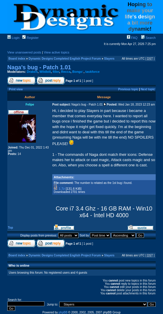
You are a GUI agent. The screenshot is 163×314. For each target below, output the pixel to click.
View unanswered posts (24, 52)
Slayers (109, 58)
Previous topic (128, 89)
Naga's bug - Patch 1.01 (39, 67)
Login (13, 37)
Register (30, 37)
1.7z (62, 188)
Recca (65, 71)
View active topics (56, 52)
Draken (32, 71)
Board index (16, 58)
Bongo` (77, 71)
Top (10, 227)
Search (148, 37)
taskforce (92, 71)
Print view (16, 89)
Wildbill (45, 71)
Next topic (148, 89)
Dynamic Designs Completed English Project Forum (65, 58)
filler (56, 71)
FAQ (132, 37)
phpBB (63, 312)
